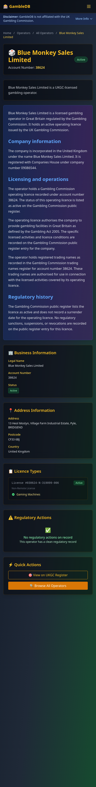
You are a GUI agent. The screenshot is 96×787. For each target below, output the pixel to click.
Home (7, 33)
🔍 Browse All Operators (48, 586)
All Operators (45, 33)
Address (13, 418)
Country (13, 447)
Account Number (19, 373)
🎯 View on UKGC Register (48, 575)
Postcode (14, 434)
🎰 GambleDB (16, 6)
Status (12, 385)
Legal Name (16, 361)
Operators (23, 33)
